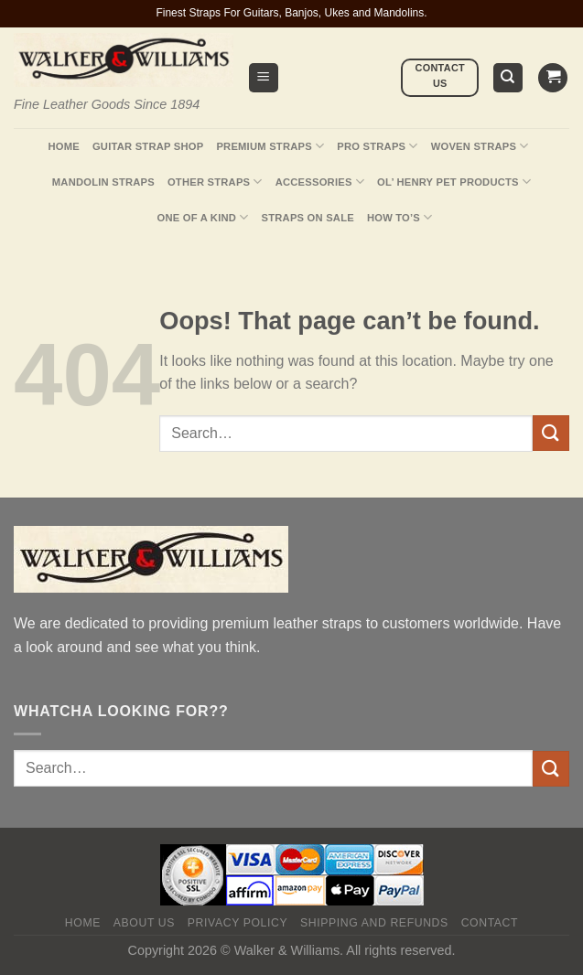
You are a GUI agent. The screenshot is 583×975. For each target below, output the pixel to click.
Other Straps (215, 181)
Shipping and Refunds (374, 922)
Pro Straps (377, 146)
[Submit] (551, 433)
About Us (144, 922)
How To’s (400, 217)
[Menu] (264, 78)
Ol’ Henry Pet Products (454, 181)
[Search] (508, 78)
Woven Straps (480, 146)
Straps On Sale (308, 217)
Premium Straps (270, 146)
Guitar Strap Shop (148, 146)
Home (63, 146)
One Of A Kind (203, 217)
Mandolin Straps (103, 182)
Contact (490, 922)
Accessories (319, 181)
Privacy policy (237, 922)
